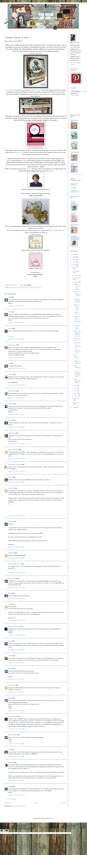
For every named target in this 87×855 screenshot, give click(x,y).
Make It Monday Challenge (26, 287)
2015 (74, 257)
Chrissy (10, 374)
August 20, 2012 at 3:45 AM (16, 427)
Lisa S (29, 169)
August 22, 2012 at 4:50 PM (16, 729)
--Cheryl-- (11, 336)
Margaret (11, 762)
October (76, 275)
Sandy (10, 656)
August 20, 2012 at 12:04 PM (16, 598)
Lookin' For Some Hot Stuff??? (77, 300)
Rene (9, 297)
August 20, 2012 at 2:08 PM (16, 635)
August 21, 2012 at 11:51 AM (16, 679)
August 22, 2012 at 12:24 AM (16, 710)
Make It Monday (36, 234)
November (77, 271)
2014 (74, 259)
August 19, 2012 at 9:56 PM (16, 357)
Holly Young (11, 685)
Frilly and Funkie (73, 214)
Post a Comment (11, 799)
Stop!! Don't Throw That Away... (77, 307)
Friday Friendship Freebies (77, 361)
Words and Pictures (14, 626)
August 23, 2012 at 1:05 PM (16, 756)
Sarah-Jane (35, 197)
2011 (73, 407)
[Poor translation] (6, 830)
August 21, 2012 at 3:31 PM (16, 692)
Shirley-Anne (12, 345)
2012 (74, 265)
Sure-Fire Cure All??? (76, 327)
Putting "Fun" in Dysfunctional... (77, 345)
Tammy (10, 477)
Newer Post (8, 803)
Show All (79, 174)
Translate (74, 95)
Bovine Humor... (77, 313)
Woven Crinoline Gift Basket (77, 287)
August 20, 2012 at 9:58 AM (16, 558)
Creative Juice (75, 142)
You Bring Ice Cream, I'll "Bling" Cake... (77, 374)
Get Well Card (12, 287)
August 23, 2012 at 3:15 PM (16, 780)
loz (9, 363)
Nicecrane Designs (13, 450)
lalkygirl (10, 403)
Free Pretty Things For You (75, 191)
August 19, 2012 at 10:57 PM (16, 385)
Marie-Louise (12, 391)
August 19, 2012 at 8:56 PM (16, 339)
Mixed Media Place (74, 225)
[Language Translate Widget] (78, 91)
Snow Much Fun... (77, 339)
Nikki (9, 593)
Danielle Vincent (12, 716)
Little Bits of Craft (74, 164)
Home (36, 803)
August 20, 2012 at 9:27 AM (16, 547)
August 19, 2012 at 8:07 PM (16, 306)
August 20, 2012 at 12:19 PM (16, 620)
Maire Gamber (12, 735)
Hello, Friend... (76, 356)
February (76, 398)
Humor (18, 287)
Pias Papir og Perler (74, 120)
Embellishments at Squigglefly (77, 294)
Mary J (10, 420)
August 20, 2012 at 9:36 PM (16, 650)
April (75, 393)
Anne (9, 604)
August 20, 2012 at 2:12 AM (16, 398)
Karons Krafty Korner (14, 564)
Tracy (10, 641)
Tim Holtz (73, 188)
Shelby (10, 668)
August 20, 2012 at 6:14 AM (16, 482)
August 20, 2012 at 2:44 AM (16, 414)
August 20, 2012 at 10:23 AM (16, 587)
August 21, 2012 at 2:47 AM (16, 663)
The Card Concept (73, 202)
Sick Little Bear (9, 90)
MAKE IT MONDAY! (36, 53)
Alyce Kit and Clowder (14, 464)
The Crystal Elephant (57, 230)
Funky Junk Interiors (74, 184)
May (75, 391)
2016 (74, 254)
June (75, 388)
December (76, 267)
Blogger (51, 818)
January (76, 402)
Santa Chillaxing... (77, 367)
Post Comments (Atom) (18, 806)
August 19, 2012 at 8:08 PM (16, 322)
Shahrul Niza (12, 578)
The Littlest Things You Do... (77, 351)
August (76, 282)
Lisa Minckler (76, 43)
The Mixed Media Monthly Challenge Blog (75, 238)
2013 (74, 262)
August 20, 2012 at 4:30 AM (16, 444)
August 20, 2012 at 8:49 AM (16, 515)
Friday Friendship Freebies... (77, 380)
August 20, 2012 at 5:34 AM (16, 471)
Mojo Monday (19, 152)
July (75, 385)
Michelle (10, 521)
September (77, 278)
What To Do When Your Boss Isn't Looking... (77, 334)
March (76, 396)
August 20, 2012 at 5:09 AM (16, 458)
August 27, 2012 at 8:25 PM (16, 795)
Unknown (11, 488)
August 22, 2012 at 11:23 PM (16, 743)
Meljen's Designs (36, 90)
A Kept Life (74, 132)
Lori (9, 749)
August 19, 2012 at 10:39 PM (16, 368)
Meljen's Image (37, 287)
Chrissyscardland (75, 152)
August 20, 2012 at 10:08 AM (16, 572)
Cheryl (10, 328)
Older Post (63, 803)
